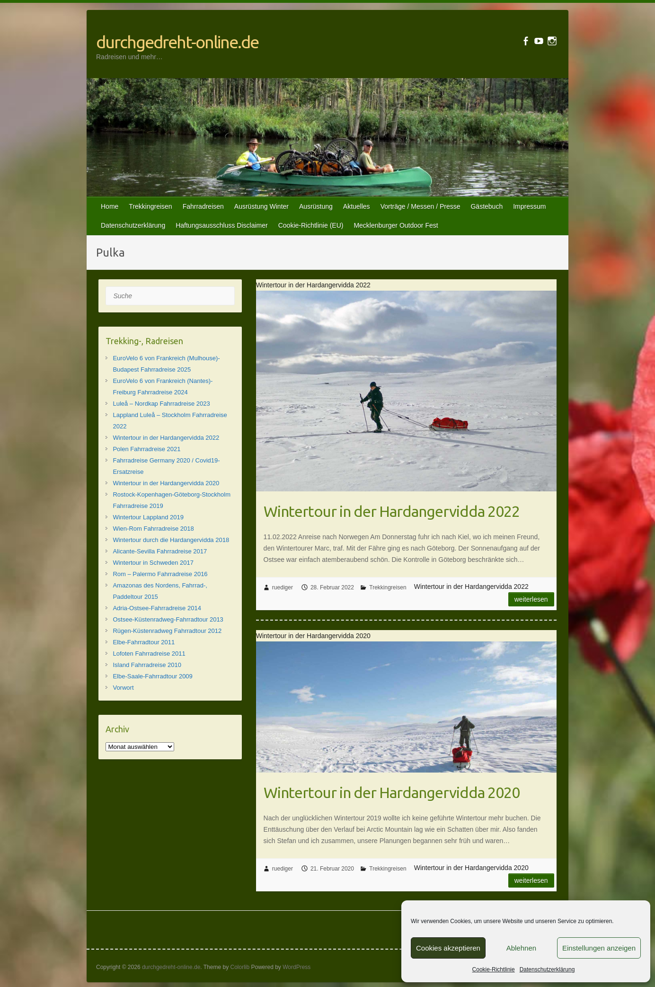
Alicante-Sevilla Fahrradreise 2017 (160, 551)
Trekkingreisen (150, 206)
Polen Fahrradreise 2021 (146, 449)
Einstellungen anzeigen (599, 948)
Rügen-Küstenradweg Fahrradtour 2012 (167, 630)
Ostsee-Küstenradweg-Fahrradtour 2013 (168, 619)
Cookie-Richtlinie (493, 969)
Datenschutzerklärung (547, 969)
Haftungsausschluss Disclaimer (222, 225)
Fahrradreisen (203, 206)
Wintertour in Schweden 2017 (153, 562)
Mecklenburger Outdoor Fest (396, 225)
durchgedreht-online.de (177, 42)
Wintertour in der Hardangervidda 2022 (392, 511)
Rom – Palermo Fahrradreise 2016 (160, 574)
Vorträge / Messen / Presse (420, 206)
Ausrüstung (316, 206)
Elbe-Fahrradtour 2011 (144, 642)
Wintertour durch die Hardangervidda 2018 (171, 539)
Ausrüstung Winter (261, 206)
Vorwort (123, 687)
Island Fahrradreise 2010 (147, 664)
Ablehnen (521, 948)
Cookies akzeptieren (448, 948)
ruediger (282, 587)
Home (109, 206)
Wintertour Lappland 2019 (148, 517)
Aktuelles (356, 206)
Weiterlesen (531, 599)
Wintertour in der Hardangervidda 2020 (392, 792)
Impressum (529, 206)
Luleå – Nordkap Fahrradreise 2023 (161, 403)
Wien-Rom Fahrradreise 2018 (153, 528)
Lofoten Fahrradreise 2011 (149, 653)
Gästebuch (486, 206)
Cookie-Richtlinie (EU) (311, 225)
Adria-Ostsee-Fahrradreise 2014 (157, 608)
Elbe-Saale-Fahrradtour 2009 (152, 676)
